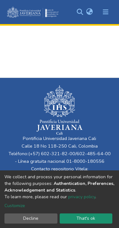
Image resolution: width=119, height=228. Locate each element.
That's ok (85, 218)
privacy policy (81, 197)
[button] (89, 12)
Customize (14, 206)
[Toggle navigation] (105, 12)
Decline (30, 218)
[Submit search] (80, 12)
